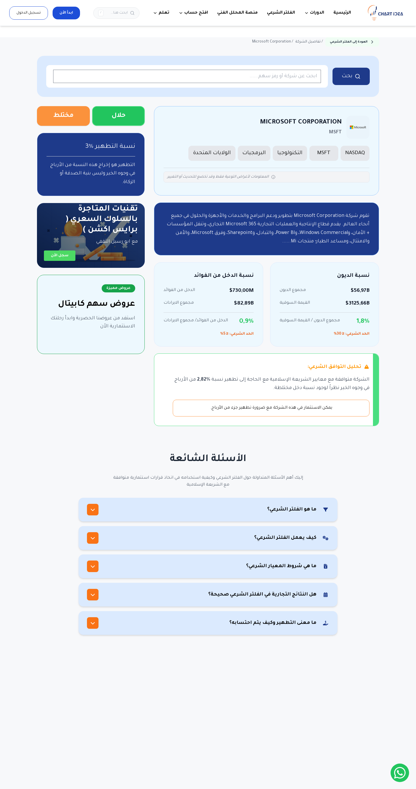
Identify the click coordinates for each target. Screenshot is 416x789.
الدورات (314, 13)
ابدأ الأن (66, 13)
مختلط (63, 116)
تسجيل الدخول (28, 13)
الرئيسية (342, 13)
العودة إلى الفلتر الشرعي (352, 42)
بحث (351, 76)
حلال (119, 116)
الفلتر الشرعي (281, 13)
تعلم (161, 13)
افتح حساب (193, 13)
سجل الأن (59, 256)
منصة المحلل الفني (237, 13)
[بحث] (116, 13)
